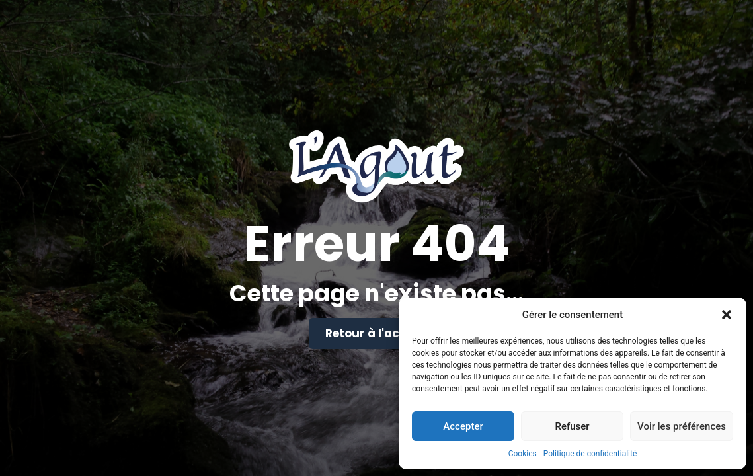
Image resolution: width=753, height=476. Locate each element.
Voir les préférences (681, 426)
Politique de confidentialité (590, 453)
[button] (726, 314)
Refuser (572, 426)
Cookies (522, 453)
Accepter (463, 426)
